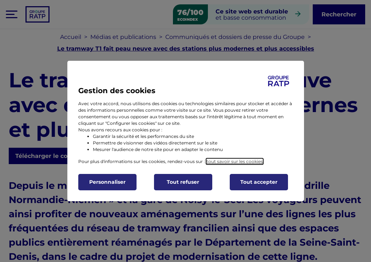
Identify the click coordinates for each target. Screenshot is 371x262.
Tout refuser (183, 182)
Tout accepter (258, 182)
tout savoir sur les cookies (234, 161)
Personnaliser (107, 182)
